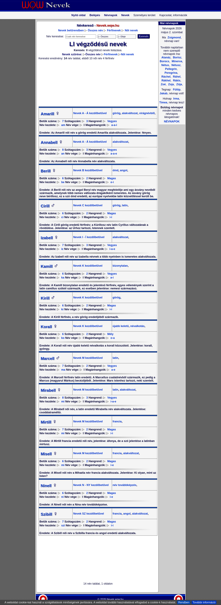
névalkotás (137, 326)
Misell (49, 454)
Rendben (183, 602)
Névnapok (110, 15)
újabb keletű (121, 326)
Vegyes (112, 121)
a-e (113, 369)
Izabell (49, 238)
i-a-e (112, 249)
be (62, 182)
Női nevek (131, 30)
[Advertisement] (96, 83)
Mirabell (51, 390)
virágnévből (146, 113)
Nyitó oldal (78, 15)
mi (62, 401)
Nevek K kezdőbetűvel (87, 265)
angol (123, 170)
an (62, 153)
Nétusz (175, 65)
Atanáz (166, 57)
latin (124, 205)
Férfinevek (114, 30)
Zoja (170, 84)
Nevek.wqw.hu (115, 599)
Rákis (176, 80)
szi (63, 525)
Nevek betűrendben (71, 30)
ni (62, 496)
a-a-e (113, 153)
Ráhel (176, 76)
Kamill (49, 266)
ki (62, 309)
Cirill (48, 206)
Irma (176, 98)
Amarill (50, 114)
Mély (110, 334)
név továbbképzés (124, 485)
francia (117, 421)
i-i (111, 217)
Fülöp (176, 89)
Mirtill (49, 422)
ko (62, 337)
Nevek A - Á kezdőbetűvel (90, 113)
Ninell (49, 486)
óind (115, 170)
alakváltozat (129, 113)
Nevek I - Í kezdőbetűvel (88, 237)
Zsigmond (174, 37)
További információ (203, 602)
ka (62, 277)
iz (62, 249)
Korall (49, 327)
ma (63, 369)
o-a (112, 337)
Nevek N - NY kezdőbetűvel (91, 485)
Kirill (48, 298)
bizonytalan (120, 265)
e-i (112, 182)
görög (116, 113)
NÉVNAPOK (172, 121)
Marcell (50, 358)
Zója (179, 84)
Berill (48, 171)
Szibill (49, 514)
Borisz (176, 57)
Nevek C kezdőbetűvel (87, 205)
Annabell (52, 142)
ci (62, 217)
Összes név (95, 30)
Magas (111, 178)
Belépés (94, 15)
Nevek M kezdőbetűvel (88, 357)
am (63, 125)
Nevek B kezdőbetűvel (87, 170)
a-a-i (114, 125)
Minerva (176, 61)
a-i (112, 277)
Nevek (125, 15)
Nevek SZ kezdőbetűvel (88, 513)
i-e (112, 465)
